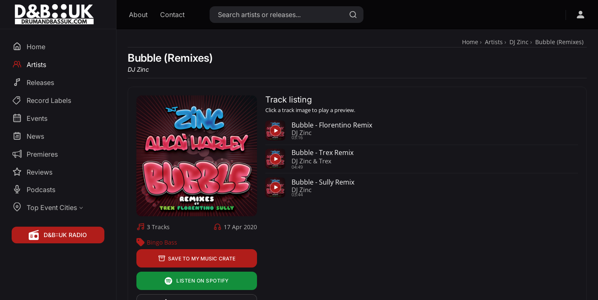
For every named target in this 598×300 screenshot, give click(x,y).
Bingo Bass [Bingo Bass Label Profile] (162, 242)
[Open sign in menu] (581, 14)
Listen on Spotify (196, 281)
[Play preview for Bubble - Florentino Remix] (275, 130)
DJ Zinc (519, 42)
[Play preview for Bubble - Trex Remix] (275, 159)
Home (470, 42)
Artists (494, 42)
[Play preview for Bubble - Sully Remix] (275, 188)
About (138, 14)
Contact (172, 14)
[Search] (353, 14)
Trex (325, 161)
